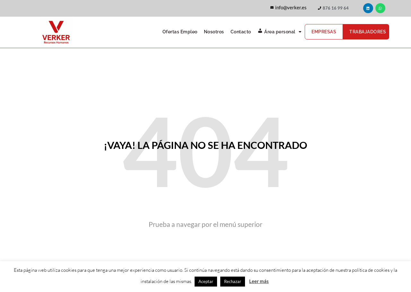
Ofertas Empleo (179, 31)
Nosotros (214, 31)
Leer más (259, 281)
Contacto (241, 31)
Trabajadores (367, 31)
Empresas (323, 31)
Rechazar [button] (232, 281)
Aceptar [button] (205, 281)
